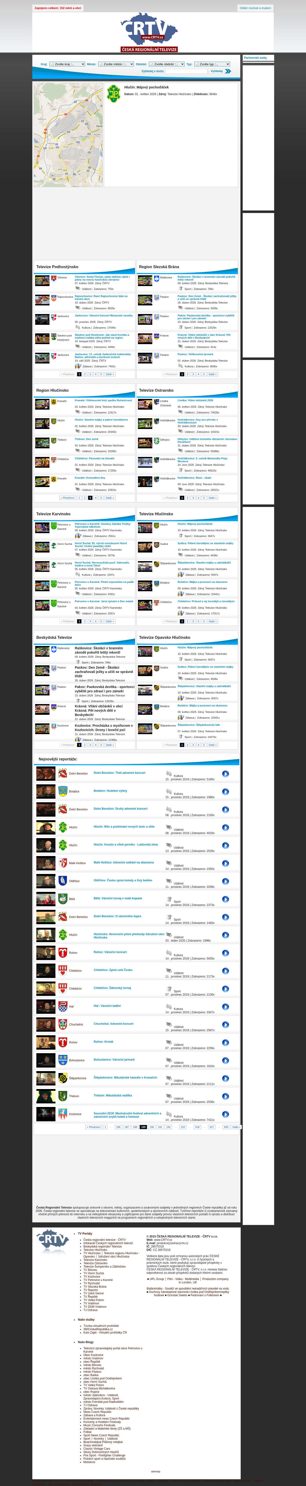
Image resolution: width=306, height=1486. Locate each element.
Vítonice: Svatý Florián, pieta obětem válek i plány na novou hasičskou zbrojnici (102, 278)
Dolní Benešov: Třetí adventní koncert (119, 773)
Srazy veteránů (93, 1445)
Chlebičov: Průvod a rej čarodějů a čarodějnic (206, 601)
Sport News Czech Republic (101, 1435)
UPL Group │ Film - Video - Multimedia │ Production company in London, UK (189, 1280)
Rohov (73, 953)
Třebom (74, 1096)
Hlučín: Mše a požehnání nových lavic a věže (124, 826)
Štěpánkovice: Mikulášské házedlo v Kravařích (125, 1077)
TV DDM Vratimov (94, 1306)
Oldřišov (74, 881)
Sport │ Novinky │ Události (100, 1438)
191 (160, 1127)
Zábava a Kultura (94, 1415)
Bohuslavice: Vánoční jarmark (114, 1059)
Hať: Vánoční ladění (107, 1006)
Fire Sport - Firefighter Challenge (104, 1455)
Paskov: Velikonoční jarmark (195, 354)
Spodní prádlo (242, 1481)
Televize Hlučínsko (95, 1250)
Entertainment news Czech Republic (106, 1418)
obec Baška (90, 1375)
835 (226, 1127)
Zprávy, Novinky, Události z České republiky (111, 1408)
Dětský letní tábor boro (46, 1481)
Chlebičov (75, 970)
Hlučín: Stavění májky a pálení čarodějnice (101, 419)
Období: (141, 64)
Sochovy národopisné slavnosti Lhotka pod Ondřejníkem (185, 1292)
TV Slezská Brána (94, 1286)
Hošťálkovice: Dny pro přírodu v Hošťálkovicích (198, 421)
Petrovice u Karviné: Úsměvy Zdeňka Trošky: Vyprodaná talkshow (103, 525)
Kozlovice (75, 1114)
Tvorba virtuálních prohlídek (101, 1326)
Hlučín (73, 827)
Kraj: (44, 64)
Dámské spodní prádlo (185, 1481)
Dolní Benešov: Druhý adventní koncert (121, 808)
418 (197, 1127)
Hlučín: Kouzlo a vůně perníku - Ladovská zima (126, 844)
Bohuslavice (77, 1060)
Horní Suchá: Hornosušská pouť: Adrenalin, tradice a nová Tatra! (102, 564)
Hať (71, 1006)
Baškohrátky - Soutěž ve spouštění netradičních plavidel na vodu (188, 1288)
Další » (110, 374)
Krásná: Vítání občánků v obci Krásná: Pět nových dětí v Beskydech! (204, 336)
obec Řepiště (91, 1361)
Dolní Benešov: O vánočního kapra (117, 916)
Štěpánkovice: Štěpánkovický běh (199, 724)
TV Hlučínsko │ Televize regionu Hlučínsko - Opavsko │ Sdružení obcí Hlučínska (111, 1255)
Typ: (189, 64)
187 (127, 1127)
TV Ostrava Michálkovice (99, 1388)
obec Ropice (91, 1392)
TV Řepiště (90, 1296)
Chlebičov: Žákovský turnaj (112, 988)
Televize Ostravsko (95, 1263)
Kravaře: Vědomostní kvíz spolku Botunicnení (103, 400)
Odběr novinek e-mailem (255, 8)
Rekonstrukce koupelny (87, 1484)
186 (118, 1127)
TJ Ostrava (90, 1310)
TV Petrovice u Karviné (98, 1280)
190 (152, 1127)
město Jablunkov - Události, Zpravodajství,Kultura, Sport (101, 1397)
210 (183, 1127)
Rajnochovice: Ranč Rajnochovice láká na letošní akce (101, 297)
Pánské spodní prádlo (217, 1481)
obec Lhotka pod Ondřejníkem (102, 1378)
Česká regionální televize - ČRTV (104, 1240)
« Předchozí (68, 497)
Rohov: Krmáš (103, 1041)
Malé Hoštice (77, 863)
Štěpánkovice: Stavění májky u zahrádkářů (204, 562)
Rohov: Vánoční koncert (110, 952)
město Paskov (92, 1371)
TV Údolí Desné (93, 1293)
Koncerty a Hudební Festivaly (102, 1422)
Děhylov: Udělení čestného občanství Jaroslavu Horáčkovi (207, 440)
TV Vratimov (91, 1303)
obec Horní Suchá (94, 1381)
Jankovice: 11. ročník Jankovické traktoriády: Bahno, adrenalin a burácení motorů (103, 355)
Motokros (89, 1462)
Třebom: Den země (86, 439)
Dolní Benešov (78, 773)
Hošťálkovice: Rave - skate (194, 477)
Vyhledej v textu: (153, 71)
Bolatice (74, 791)
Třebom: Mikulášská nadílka (113, 1095)
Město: (91, 64)
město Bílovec (92, 1365)
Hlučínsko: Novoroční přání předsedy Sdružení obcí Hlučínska (129, 936)
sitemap (155, 1471)
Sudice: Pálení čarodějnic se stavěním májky (206, 543)
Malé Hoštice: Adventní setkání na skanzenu (124, 862)
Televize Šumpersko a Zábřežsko (104, 1266)
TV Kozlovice (91, 1276)
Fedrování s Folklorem (205, 1295)
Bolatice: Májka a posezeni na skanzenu (202, 581)
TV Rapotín (90, 1290)
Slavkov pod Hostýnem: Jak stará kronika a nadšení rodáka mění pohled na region (102, 336)
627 (212, 1127)
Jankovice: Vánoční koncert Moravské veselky (104, 315)
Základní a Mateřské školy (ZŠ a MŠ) (107, 1428)
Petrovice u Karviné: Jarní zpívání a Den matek (104, 601)
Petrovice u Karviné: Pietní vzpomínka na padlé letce (104, 583)
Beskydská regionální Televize (102, 1246)
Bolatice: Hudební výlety (110, 790)
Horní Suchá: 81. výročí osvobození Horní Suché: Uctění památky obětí (101, 545)
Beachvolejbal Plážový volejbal (103, 1442)
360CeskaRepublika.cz (98, 1329)
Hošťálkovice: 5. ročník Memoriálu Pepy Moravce (203, 460)
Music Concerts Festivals (99, 1425)
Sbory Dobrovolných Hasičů (101, 1452)
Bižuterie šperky (59, 1484)
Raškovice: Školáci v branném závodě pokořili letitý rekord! (206, 278)
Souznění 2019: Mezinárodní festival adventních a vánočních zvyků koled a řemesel (127, 1115)
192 (168, 1127)
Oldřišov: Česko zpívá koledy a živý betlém (123, 880)
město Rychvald (93, 1368)
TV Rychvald (91, 1283)
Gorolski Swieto (177, 1295)
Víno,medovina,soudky (78, 1481)
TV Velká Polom (93, 1300)
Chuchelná (76, 1024)
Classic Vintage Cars (96, 1448)
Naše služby (86, 1319)
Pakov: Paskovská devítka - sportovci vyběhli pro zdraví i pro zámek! (206, 317)
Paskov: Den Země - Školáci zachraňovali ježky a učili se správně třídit (207, 297)
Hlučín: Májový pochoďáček (195, 523)
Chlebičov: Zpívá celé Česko (113, 970)
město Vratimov (93, 1358)
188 (135, 1127)
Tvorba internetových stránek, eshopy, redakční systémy (132, 1481)
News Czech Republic (97, 1412)
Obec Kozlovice (93, 1355)
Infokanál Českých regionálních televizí (108, 1243)
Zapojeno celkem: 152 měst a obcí (58, 8)
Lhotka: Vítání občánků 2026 (195, 400)
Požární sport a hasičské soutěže (104, 1458)
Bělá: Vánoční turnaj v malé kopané (118, 898)
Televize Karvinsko (95, 1260)
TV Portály (85, 1233)
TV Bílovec (90, 1270)
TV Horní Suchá (93, 1273)
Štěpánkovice (77, 1078)
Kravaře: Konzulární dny (90, 477)
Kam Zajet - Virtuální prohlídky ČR (105, 1332)
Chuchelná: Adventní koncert (113, 1023)
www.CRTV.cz (163, 1240)
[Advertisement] (136, 224)
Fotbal (87, 1432)
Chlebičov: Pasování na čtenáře (95, 458)
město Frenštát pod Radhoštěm (103, 1402)
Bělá (72, 899)
